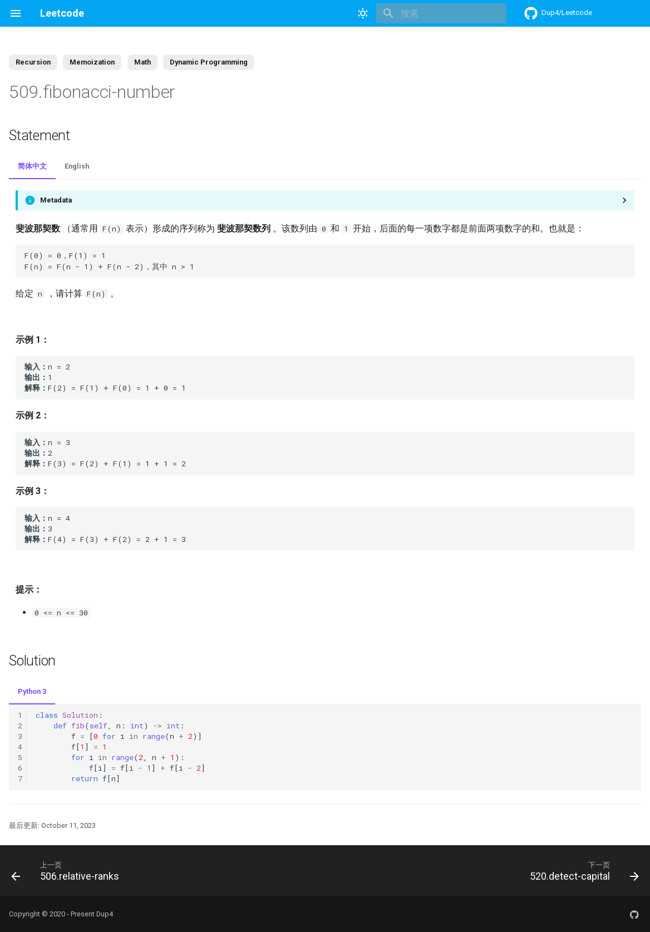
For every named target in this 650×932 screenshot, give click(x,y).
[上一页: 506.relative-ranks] (68, 870)
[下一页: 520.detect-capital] (581, 870)
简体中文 (32, 166)
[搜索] (441, 13)
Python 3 (32, 691)
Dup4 (104, 914)
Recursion (33, 62)
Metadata (56, 200)
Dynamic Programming (209, 62)
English (77, 166)
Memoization (92, 62)
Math (142, 62)
